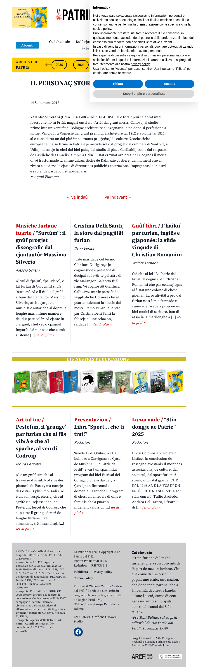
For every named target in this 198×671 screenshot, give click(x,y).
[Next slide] (178, 64)
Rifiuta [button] (118, 652)
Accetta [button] (169, 652)
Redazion (80, 566)
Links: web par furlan (98, 49)
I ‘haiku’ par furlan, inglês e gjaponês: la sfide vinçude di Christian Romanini (157, 240)
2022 (124, 65)
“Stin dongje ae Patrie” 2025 (154, 427)
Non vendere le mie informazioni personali (131, 619)
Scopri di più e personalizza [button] (144, 662)
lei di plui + (45, 335)
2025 (59, 65)
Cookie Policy (83, 578)
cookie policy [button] (102, 597)
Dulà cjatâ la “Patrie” (93, 41)
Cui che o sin (59, 41)
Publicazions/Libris (131, 41)
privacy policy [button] (140, 633)
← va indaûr (78, 197)
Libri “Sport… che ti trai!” (99, 427)
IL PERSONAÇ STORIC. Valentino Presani (92, 83)
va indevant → (118, 197)
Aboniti (27, 45)
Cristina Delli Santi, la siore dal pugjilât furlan (99, 233)
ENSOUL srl (82, 617)
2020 (167, 65)
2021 (146, 65)
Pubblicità (81, 572)
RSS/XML (97, 566)
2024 (81, 65)
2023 (102, 65)
